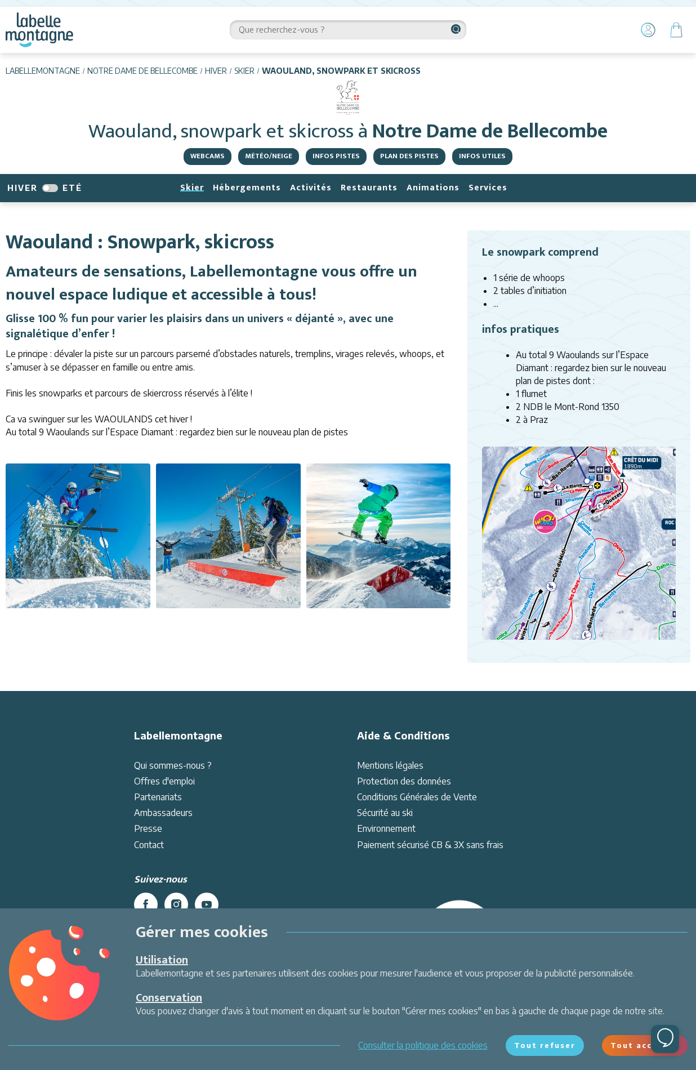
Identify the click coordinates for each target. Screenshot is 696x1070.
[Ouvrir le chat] (665, 1039)
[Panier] (676, 30)
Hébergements (247, 187)
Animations (433, 187)
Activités (311, 187)
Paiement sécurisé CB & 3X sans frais (430, 844)
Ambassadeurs (163, 812)
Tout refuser (544, 1045)
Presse (148, 828)
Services (488, 187)
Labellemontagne (43, 70)
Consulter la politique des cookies (423, 1045)
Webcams (207, 156)
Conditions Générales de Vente (417, 796)
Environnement (386, 828)
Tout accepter (644, 1045)
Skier (244, 70)
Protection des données (404, 781)
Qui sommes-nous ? (173, 765)
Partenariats (158, 796)
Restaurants (369, 187)
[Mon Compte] (648, 30)
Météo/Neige (268, 156)
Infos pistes (336, 156)
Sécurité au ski (385, 812)
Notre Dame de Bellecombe (142, 70)
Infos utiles (482, 156)
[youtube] (206, 904)
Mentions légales (390, 765)
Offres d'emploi (164, 781)
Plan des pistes (409, 156)
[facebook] (146, 904)
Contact (149, 844)
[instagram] (176, 904)
